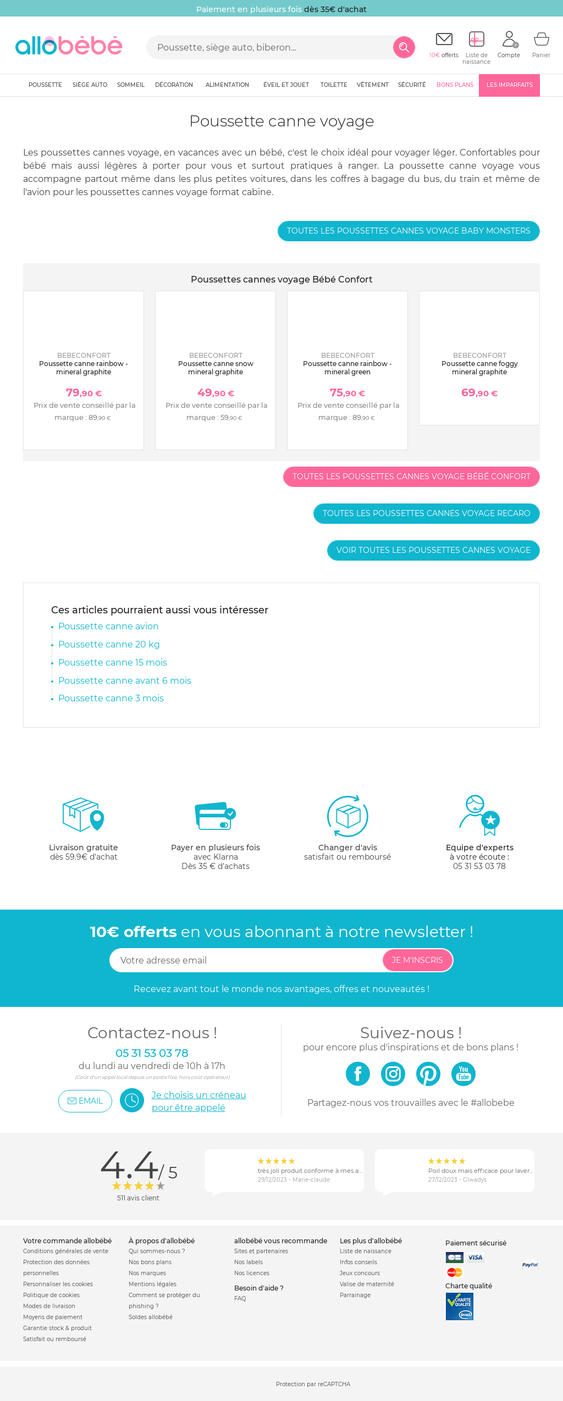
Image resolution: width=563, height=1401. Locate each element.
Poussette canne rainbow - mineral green (347, 367)
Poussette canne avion (108, 626)
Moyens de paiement (52, 1317)
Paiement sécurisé (475, 1243)
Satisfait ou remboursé (54, 1339)
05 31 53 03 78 (479, 866)
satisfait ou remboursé (347, 828)
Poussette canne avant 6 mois (124, 680)
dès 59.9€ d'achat (83, 832)
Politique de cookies (51, 1295)
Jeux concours (360, 1273)
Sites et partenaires (261, 1251)
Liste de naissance (365, 1251)
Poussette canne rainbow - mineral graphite (83, 367)
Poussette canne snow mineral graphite (215, 367)
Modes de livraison (49, 1306)
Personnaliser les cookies (58, 1284)
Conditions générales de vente (65, 1251)
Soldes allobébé (151, 1317)
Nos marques (147, 1273)
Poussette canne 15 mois (112, 662)
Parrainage (355, 1295)
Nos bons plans (150, 1262)
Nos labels (248, 1262)
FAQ (240, 1298)
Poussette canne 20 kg (109, 644)
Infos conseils (358, 1262)
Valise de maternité (367, 1284)
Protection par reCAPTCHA (313, 1384)
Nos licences (251, 1273)
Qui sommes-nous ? (157, 1251)
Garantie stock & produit (57, 1328)
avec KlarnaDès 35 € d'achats (215, 832)
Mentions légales (152, 1284)
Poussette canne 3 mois (111, 698)
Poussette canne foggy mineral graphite (479, 367)
